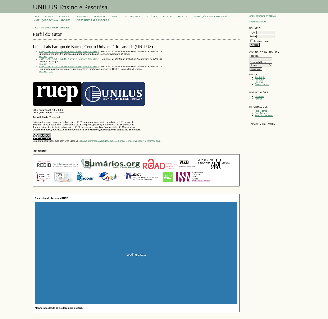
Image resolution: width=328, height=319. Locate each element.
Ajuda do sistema (257, 21)
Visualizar (259, 96)
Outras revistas (262, 84)
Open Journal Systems (262, 16)
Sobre (49, 16)
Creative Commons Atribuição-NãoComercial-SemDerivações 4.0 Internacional (119, 141)
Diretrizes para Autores (92, 20)
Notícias (151, 16)
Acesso (64, 16)
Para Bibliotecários (264, 115)
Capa (36, 16)
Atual (115, 16)
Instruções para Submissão (211, 16)
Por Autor (259, 80)
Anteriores (132, 16)
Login (252, 32)
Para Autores (261, 113)
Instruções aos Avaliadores (51, 20)
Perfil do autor (61, 27)
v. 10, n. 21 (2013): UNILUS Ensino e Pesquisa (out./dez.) (69, 51)
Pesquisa (100, 16)
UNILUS (182, 16)
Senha (253, 36)
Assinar (258, 99)
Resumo (43, 56)
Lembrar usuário (262, 41)
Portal (167, 16)
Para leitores (261, 111)
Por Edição (260, 77)
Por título (259, 82)
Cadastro (81, 16)
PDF (51, 56)
